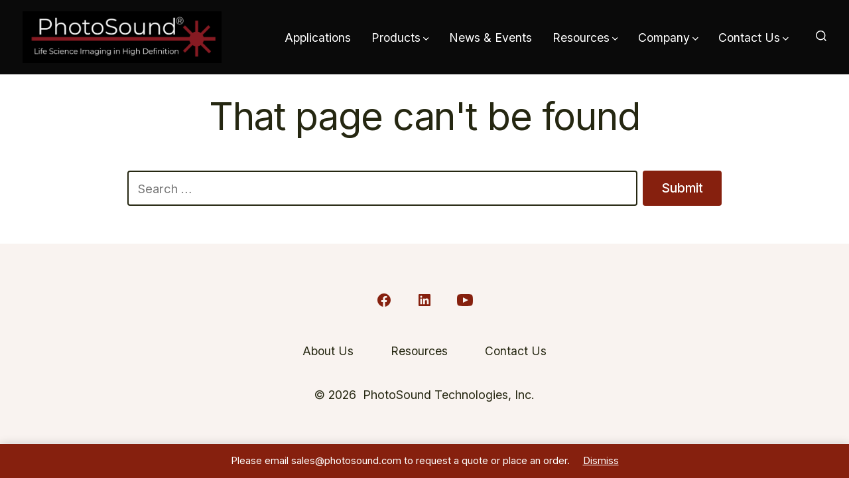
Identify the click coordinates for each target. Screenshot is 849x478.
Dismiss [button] (601, 461)
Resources (585, 37)
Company (668, 37)
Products (400, 37)
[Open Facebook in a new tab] (384, 300)
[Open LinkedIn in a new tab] (424, 300)
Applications (318, 37)
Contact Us (753, 37)
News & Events (490, 37)
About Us (328, 351)
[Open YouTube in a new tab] (465, 300)
